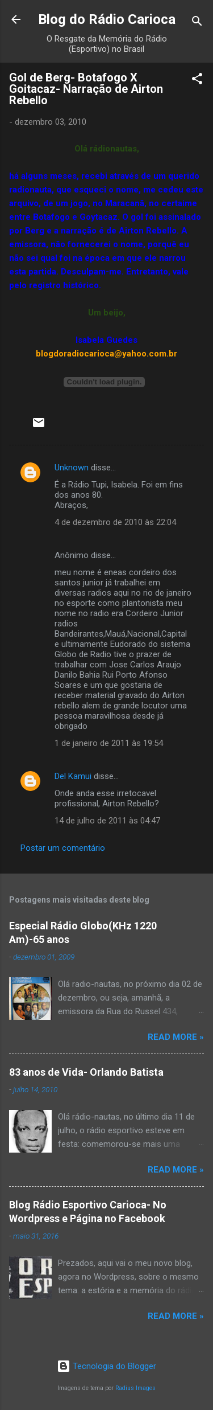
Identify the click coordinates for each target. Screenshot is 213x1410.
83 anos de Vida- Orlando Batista (86, 1072)
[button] (197, 80)
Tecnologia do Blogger (106, 1366)
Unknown (72, 467)
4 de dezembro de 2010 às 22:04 (115, 522)
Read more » (176, 1037)
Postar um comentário (62, 848)
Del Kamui (73, 776)
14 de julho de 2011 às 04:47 (107, 820)
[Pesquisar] (197, 23)
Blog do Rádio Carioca (107, 19)
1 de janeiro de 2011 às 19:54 (109, 743)
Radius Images (135, 1388)
